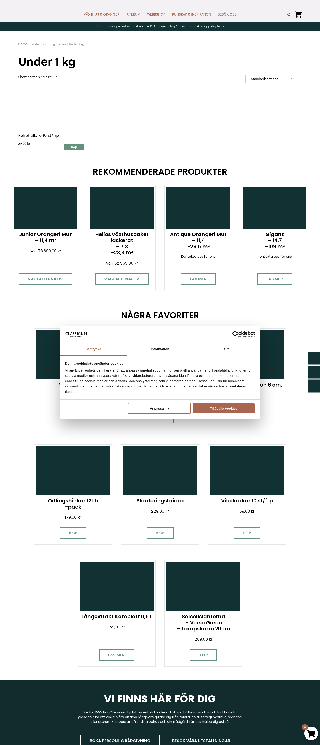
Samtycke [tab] (93, 349)
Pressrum (243, 702)
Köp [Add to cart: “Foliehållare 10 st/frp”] (74, 147)
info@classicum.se (104, 681)
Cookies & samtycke (180, 671)
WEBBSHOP (156, 14)
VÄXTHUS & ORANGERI (102, 14)
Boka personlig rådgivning (120, 604)
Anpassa (159, 408)
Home (23, 44)
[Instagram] (37, 685)
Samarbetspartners (252, 682)
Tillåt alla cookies (223, 408)
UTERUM (133, 14)
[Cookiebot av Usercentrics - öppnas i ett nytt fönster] (235, 334)
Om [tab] (226, 349)
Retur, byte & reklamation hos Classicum (196, 710)
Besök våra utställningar (201, 604)
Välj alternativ (45, 279)
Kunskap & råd (175, 690)
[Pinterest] (52, 685)
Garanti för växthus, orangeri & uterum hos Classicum (267, 667)
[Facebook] (21, 685)
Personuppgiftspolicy (253, 708)
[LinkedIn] (68, 685)
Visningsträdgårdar (252, 676)
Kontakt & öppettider (181, 658)
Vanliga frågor (175, 697)
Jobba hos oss (248, 689)
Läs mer (198, 279)
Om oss (169, 703)
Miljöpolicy (244, 658)
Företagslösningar (178, 678)
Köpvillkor (170, 684)
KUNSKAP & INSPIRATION (191, 14)
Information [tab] (160, 349)
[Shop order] (273, 79)
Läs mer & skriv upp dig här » (202, 26)
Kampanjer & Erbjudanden (257, 695)
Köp (53, 407)
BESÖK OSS (227, 14)
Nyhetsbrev (172, 665)
